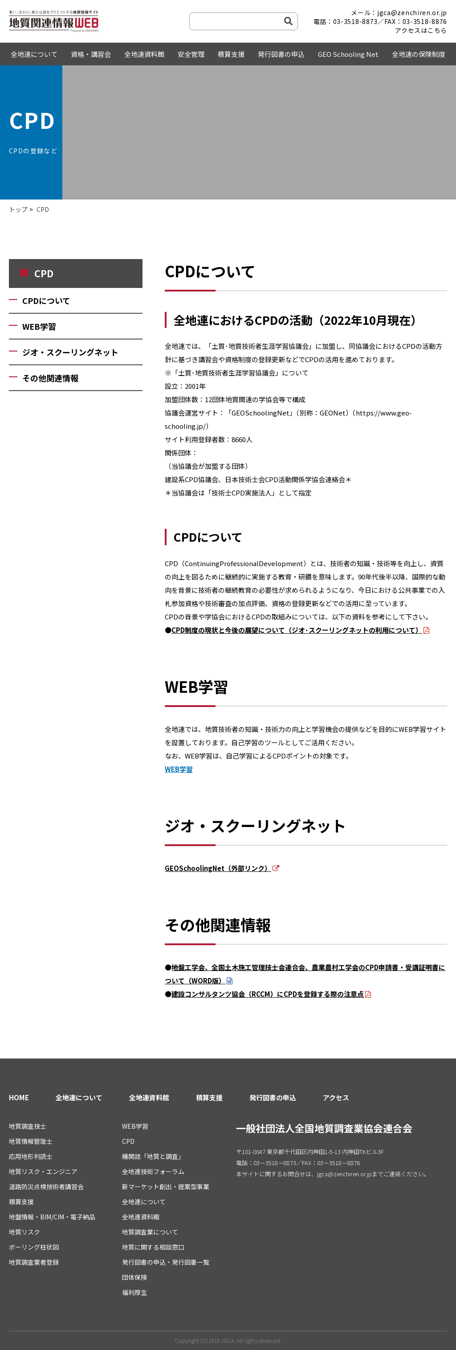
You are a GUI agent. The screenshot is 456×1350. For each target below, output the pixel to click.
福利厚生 (134, 1292)
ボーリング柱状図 (34, 1246)
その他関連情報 (50, 377)
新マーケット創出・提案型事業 (165, 1186)
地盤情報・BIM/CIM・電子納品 (52, 1216)
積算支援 (231, 54)
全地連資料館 (144, 54)
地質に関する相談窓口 (153, 1246)
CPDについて (46, 300)
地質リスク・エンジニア (43, 1171)
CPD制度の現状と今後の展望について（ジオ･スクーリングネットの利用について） (296, 630)
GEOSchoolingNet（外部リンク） (218, 868)
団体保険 (134, 1277)
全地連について (34, 54)
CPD (128, 1141)
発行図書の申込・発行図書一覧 (165, 1262)
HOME (19, 1097)
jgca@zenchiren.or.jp (344, 1174)
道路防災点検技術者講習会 (46, 1186)
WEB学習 (39, 326)
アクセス (336, 1097)
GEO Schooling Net (348, 54)
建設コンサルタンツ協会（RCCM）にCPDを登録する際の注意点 (267, 994)
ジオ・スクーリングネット (70, 352)
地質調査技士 (27, 1126)
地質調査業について (150, 1231)
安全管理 (191, 54)
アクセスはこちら (421, 30)
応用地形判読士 (31, 1156)
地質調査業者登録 (34, 1262)
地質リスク (24, 1231)
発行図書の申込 (281, 54)
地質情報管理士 (31, 1141)
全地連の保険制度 (418, 54)
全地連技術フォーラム (153, 1171)
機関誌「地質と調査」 (153, 1156)
